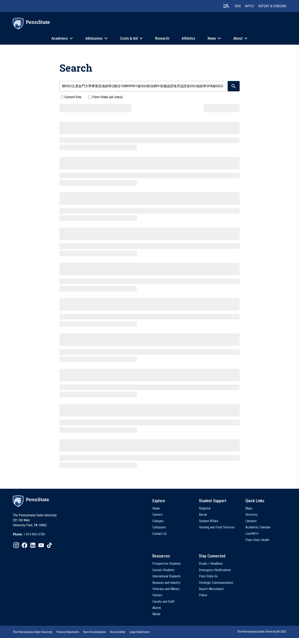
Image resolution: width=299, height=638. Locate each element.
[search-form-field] (142, 86)
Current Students (163, 570)
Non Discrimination (94, 632)
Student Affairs (208, 521)
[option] (29, 534)
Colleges (158, 521)
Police (203, 595)
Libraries (251, 521)
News (212, 38)
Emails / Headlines (211, 564)
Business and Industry (166, 583)
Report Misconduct (211, 589)
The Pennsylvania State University (32, 632)
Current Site (70, 97)
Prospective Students (166, 564)
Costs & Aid (129, 38)
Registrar (205, 508)
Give (238, 6)
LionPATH (251, 534)
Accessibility (117, 632)
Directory (251, 515)
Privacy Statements (67, 632)
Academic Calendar (258, 527)
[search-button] (226, 6)
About (238, 38)
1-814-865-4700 (34, 534)
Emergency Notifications (215, 570)
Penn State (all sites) (105, 97)
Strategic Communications (216, 583)
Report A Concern (272, 6)
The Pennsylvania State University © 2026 (261, 631)
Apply (249, 6)
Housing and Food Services (216, 527)
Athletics (188, 38)
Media (156, 614)
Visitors (157, 595)
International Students (166, 576)
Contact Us (159, 534)
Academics (59, 38)
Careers (157, 515)
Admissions (94, 38)
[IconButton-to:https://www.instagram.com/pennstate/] (16, 545)
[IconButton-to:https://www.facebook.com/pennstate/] (24, 545)
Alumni (156, 608)
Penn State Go (208, 576)
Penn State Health (257, 540)
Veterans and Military (166, 589)
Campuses (159, 527)
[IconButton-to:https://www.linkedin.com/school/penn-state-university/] (32, 545)
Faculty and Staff (163, 602)
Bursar (203, 515)
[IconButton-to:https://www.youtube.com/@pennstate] (41, 545)
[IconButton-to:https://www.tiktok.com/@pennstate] (49, 545)
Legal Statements (139, 632)
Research (162, 38)
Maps (248, 508)
